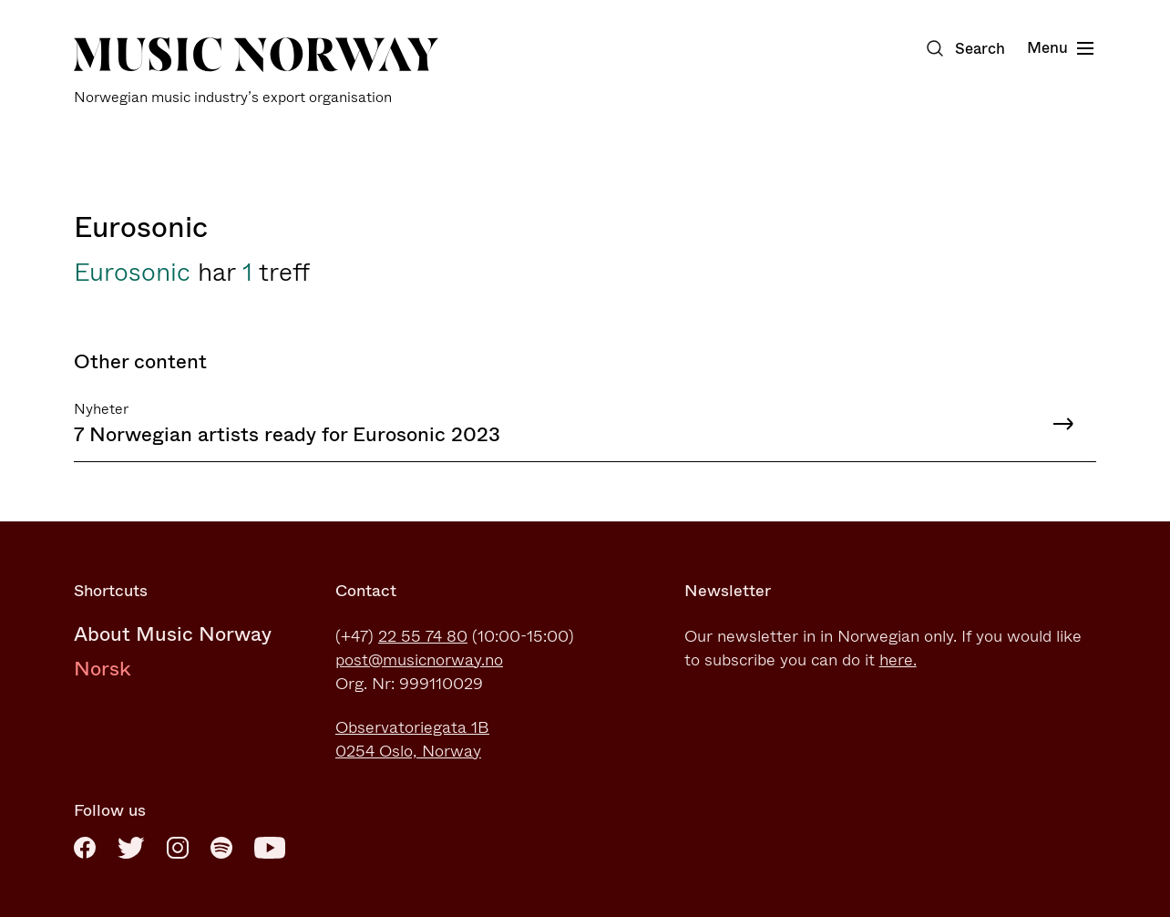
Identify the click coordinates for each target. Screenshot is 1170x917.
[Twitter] (131, 848)
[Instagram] (178, 848)
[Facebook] (85, 848)
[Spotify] (221, 848)
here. (898, 660)
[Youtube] (269, 848)
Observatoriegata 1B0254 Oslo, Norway (412, 739)
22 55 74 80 (422, 636)
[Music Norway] (256, 71)
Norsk (102, 668)
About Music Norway (173, 634)
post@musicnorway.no (419, 660)
